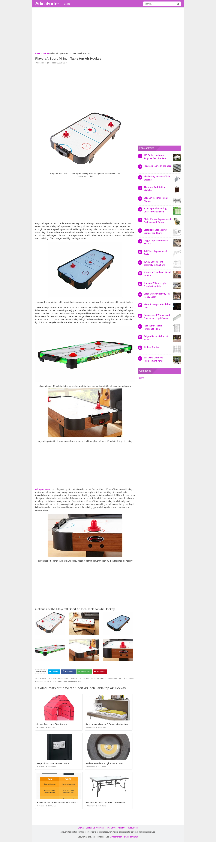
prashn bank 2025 (131, 837)
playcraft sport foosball (115, 679)
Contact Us (90, 828)
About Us (121, 828)
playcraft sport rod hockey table (68, 682)
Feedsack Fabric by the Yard (157, 166)
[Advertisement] (108, 31)
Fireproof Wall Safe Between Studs (52, 763)
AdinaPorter (47, 3)
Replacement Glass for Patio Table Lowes (105, 802)
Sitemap (81, 828)
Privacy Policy (132, 828)
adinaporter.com (42, 489)
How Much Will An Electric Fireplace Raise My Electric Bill (63, 802)
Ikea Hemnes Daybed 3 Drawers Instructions (107, 724)
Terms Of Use (111, 828)
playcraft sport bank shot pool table (55, 679)
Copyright (100, 828)
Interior (66, 3)
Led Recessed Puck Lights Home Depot (104, 763)
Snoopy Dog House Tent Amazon (51, 724)
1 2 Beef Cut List (151, 347)
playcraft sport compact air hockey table (87, 679)
